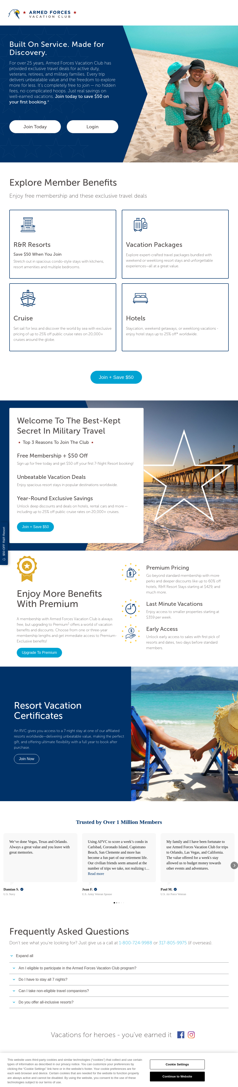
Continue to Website (177, 1076)
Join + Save (116, 377)
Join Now (26, 759)
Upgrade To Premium (39, 653)
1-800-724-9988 (135, 919)
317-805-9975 (173, 919)
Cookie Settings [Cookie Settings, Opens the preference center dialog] (177, 1064)
